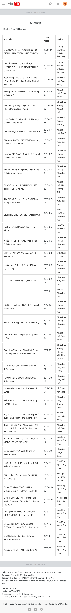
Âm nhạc (61, 56)
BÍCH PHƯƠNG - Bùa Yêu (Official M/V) (22, 214)
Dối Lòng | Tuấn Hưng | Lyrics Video (20, 280)
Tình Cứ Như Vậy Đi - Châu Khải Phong (21, 322)
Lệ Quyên (61, 388)
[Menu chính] (3, 3)
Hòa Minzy (61, 225)
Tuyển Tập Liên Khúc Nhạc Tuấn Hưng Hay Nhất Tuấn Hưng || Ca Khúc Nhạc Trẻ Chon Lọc (21, 428)
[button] (50, 3)
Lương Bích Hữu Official (61, 50)
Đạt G (63, 133)
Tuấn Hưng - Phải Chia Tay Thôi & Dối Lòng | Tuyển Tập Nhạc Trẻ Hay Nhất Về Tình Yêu (21, 81)
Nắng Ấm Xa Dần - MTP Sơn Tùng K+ (20, 550)
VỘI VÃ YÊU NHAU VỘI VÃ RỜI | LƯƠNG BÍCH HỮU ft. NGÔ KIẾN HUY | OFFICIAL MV (22, 67)
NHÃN (60, 39)
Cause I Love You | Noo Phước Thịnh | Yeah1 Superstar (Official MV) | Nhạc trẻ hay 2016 (21, 501)
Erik (58, 253)
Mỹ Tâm (60, 289)
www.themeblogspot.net (44, 604)
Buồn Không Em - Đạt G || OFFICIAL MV (22, 131)
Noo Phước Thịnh (61, 188)
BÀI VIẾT (8, 39)
